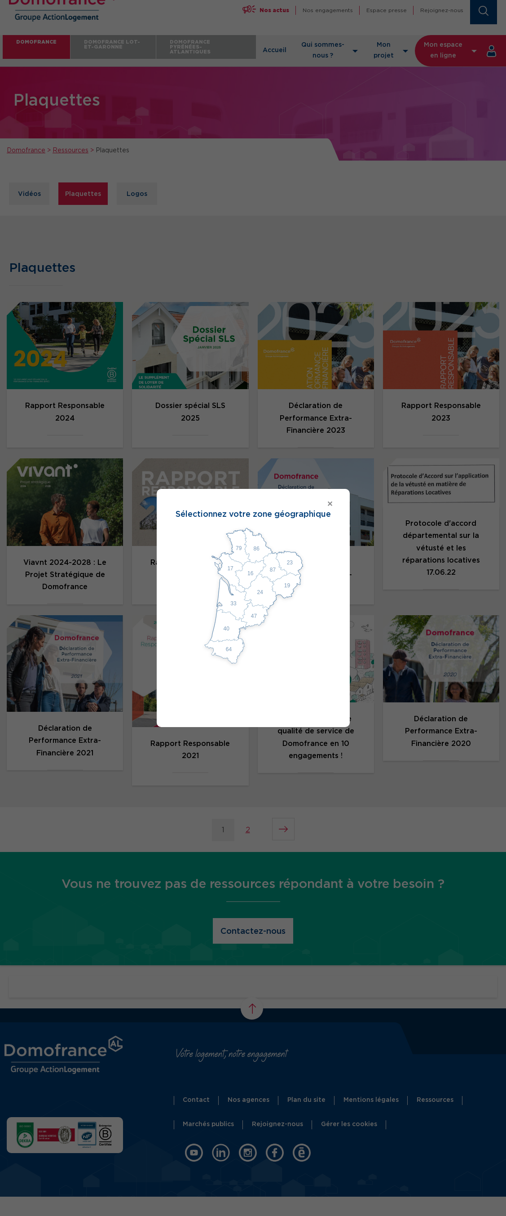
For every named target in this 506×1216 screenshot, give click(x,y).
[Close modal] (253, 504)
